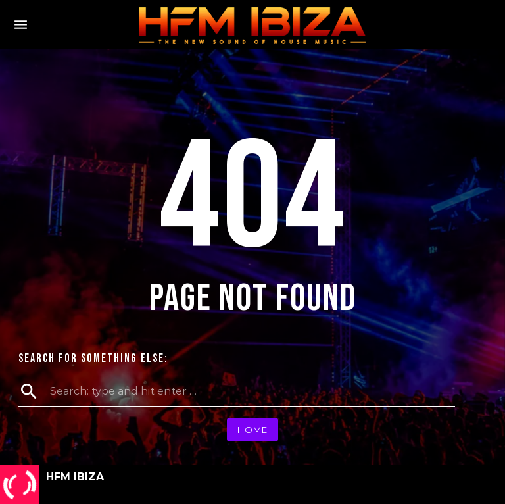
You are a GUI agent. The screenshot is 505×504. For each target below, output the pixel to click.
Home (252, 429)
